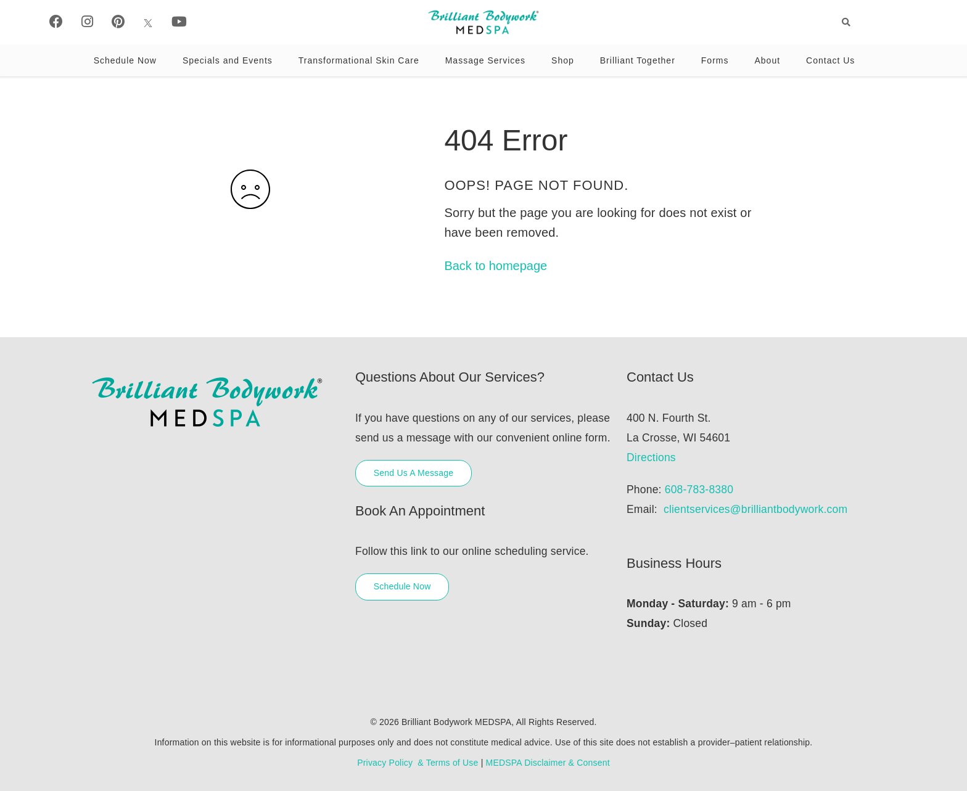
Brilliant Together (637, 60)
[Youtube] (179, 22)
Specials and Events (228, 60)
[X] (148, 22)
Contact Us (830, 60)
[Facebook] (56, 22)
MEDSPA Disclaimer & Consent (548, 763)
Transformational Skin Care (358, 60)
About (767, 60)
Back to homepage (495, 266)
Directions (651, 457)
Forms (715, 60)
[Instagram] (87, 22)
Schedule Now (125, 60)
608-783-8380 (699, 489)
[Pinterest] (118, 22)
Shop (562, 60)
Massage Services (485, 60)
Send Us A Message (413, 473)
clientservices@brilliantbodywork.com (755, 509)
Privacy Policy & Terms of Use (417, 763)
